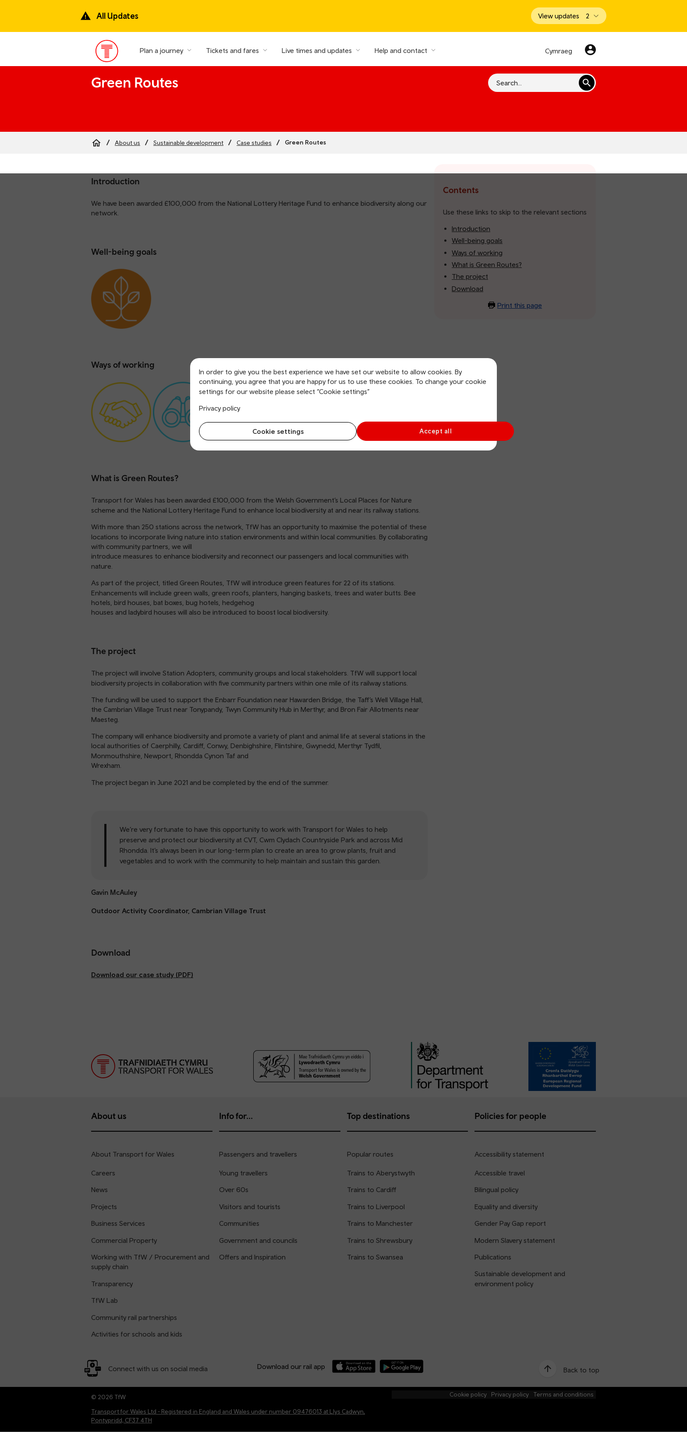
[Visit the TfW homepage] (107, 53)
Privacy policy (219, 408)
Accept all (418, 431)
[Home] (96, 142)
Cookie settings (269, 431)
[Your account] (590, 50)
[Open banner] (568, 15)
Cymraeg (558, 51)
